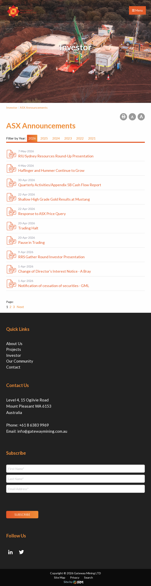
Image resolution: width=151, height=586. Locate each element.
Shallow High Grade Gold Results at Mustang (54, 199)
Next (20, 307)
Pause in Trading (31, 242)
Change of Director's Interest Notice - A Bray (54, 271)
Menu (137, 10)
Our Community (19, 361)
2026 (32, 138)
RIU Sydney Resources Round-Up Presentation (56, 156)
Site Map (59, 577)
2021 (92, 138)
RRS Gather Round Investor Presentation (51, 257)
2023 (68, 138)
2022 (80, 138)
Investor (13, 355)
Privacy (74, 577)
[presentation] (31, 501)
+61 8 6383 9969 (34, 425)
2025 (44, 138)
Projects (13, 349)
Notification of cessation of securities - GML (53, 285)
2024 (56, 138)
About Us (14, 343)
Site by (73, 582)
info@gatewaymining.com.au (42, 431)
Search (88, 577)
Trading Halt (28, 228)
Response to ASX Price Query (42, 213)
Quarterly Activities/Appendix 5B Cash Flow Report (59, 185)
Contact (13, 367)
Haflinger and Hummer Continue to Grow (51, 170)
